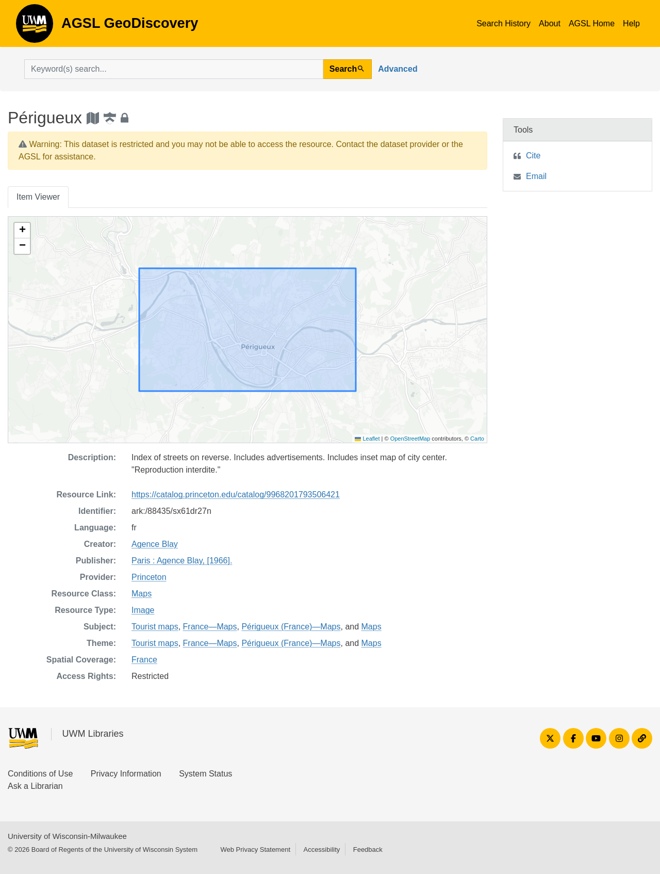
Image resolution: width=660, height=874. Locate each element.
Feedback (368, 849)
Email (536, 176)
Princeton (149, 577)
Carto (477, 438)
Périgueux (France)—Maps (290, 626)
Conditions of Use (40, 773)
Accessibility (321, 849)
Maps (141, 593)
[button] (22, 230)
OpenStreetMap (410, 438)
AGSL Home (592, 23)
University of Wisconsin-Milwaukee (67, 836)
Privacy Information (126, 773)
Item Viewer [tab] (38, 196)
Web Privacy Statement (255, 849)
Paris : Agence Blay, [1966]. (181, 560)
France (144, 659)
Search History (503, 23)
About (549, 23)
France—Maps (210, 626)
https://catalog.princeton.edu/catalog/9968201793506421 (235, 494)
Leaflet (367, 438)
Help (631, 23)
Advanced (397, 68)
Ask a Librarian (35, 786)
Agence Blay (154, 544)
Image (142, 610)
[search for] (173, 69)
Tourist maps (154, 626)
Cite (533, 155)
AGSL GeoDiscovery (34, 26)
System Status (205, 773)
